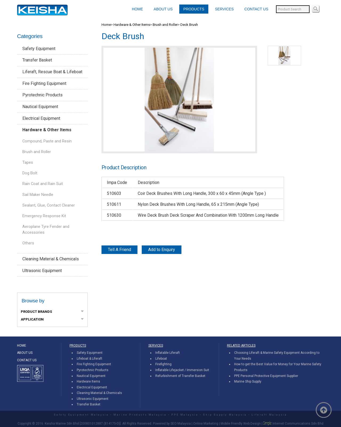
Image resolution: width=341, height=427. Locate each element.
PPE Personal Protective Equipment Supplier (266, 376)
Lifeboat (161, 358)
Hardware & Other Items (46, 129)
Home (106, 25)
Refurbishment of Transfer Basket (180, 376)
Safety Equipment (38, 48)
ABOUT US (163, 9)
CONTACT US (256, 9)
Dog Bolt (29, 173)
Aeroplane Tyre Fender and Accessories (45, 229)
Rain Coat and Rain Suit (42, 183)
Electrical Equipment (41, 118)
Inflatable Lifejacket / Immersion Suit (182, 370)
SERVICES (224, 9)
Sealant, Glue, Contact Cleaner (48, 205)
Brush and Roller (36, 151)
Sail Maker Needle (37, 194)
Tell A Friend (119, 249)
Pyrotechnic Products (42, 94)
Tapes (27, 162)
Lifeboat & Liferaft (89, 358)
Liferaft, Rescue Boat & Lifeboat (52, 71)
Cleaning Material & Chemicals (50, 258)
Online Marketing (205, 423)
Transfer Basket (37, 60)
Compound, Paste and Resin (47, 141)
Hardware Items (88, 381)
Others (28, 243)
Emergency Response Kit (44, 216)
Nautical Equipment (40, 106)
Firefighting (163, 364)
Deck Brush (189, 25)
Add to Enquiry (161, 249)
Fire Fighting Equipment (44, 83)
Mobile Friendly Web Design (241, 423)
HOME (137, 9)
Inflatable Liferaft (167, 353)
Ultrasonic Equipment (42, 270)
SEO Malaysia (180, 423)
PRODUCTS (193, 9)
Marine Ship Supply (247, 381)
